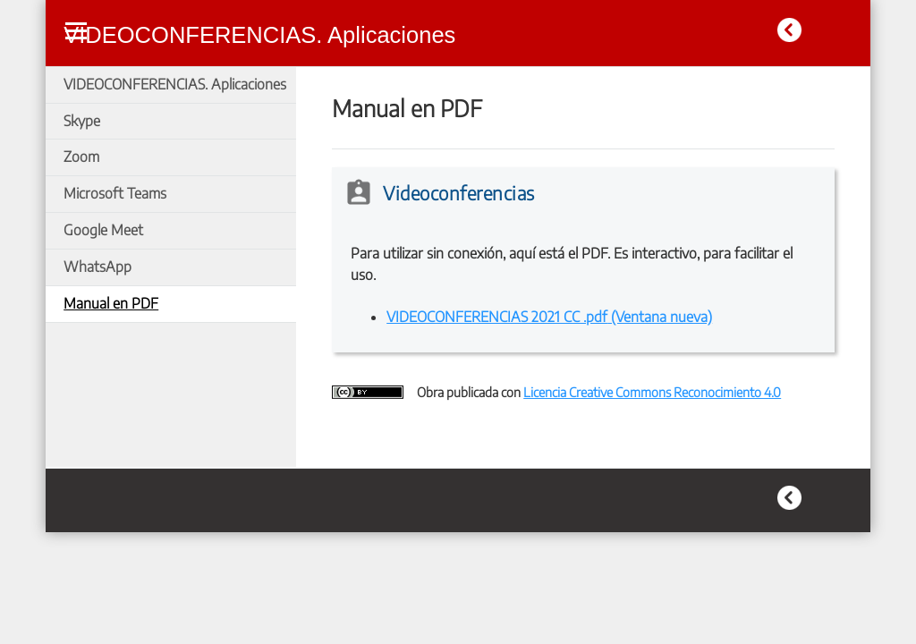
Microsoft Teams (115, 193)
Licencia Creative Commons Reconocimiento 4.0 (652, 392)
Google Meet (103, 230)
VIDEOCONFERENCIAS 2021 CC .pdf (549, 317)
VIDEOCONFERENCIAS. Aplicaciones (175, 84)
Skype (82, 121)
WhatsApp (97, 266)
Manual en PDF (111, 303)
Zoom (81, 156)
